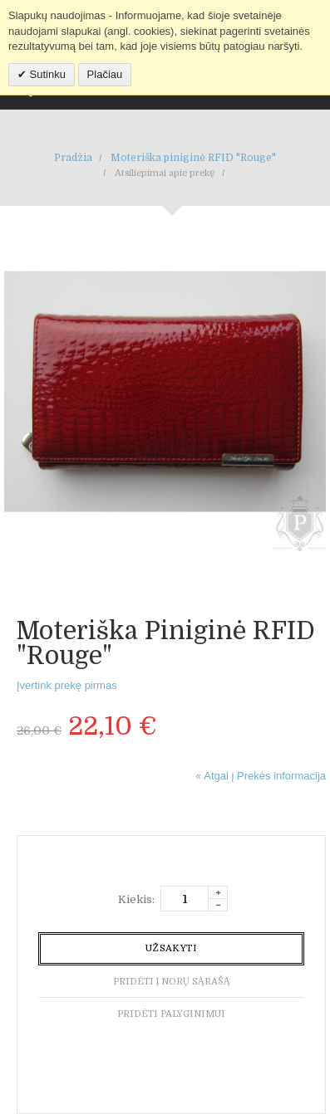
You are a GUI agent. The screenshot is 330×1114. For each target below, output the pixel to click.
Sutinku (46, 74)
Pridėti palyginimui (171, 1014)
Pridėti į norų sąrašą (171, 981)
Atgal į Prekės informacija (260, 776)
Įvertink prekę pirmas (67, 685)
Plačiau (105, 74)
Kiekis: (136, 899)
